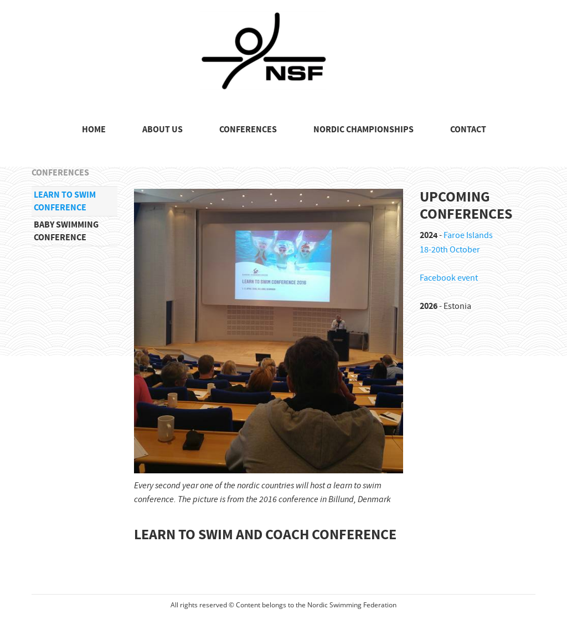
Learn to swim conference (65, 201)
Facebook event (449, 277)
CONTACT (468, 129)
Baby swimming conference (66, 231)
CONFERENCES (248, 129)
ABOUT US (162, 129)
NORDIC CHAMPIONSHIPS (363, 129)
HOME (94, 129)
